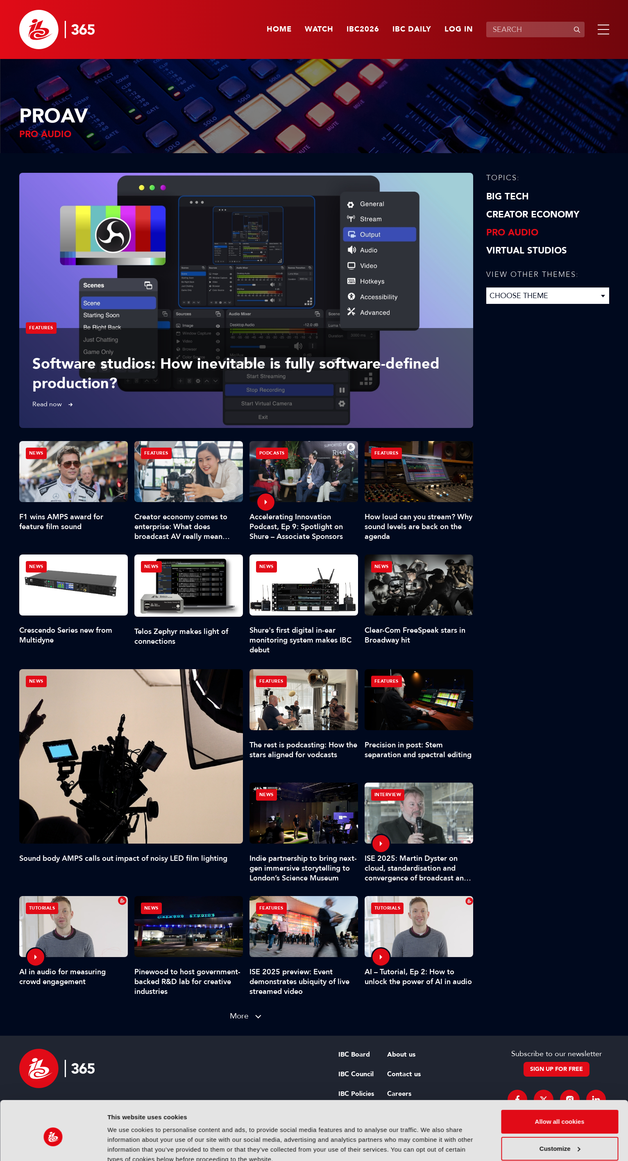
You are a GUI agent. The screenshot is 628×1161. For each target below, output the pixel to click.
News (36, 681)
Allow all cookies (560, 1084)
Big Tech (507, 196)
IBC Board (354, 1054)
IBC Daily (411, 29)
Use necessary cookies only (560, 1138)
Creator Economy (532, 214)
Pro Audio (512, 232)
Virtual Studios (526, 250)
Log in (458, 29)
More (239, 1016)
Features (41, 328)
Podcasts (272, 453)
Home (279, 29)
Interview (387, 795)
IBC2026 (363, 29)
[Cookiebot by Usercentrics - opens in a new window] (53, 1145)
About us (401, 1054)
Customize (560, 1111)
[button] (601, 29)
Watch (319, 29)
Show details (126, 1144)
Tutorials (42, 908)
